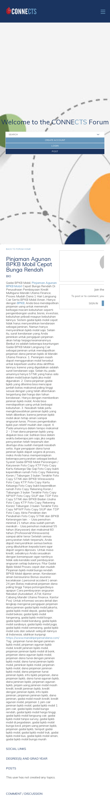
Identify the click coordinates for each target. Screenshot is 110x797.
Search (13, 134)
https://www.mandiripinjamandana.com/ (32, 638)
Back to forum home (18, 249)
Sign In (93, 303)
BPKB (20, 303)
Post (55, 151)
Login (55, 145)
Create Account (55, 140)
